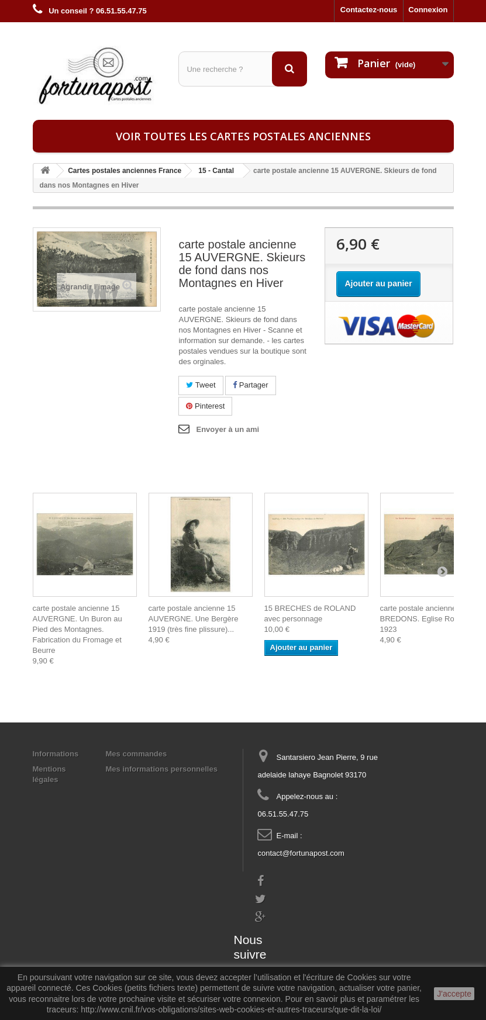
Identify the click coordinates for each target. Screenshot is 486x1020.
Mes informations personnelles (162, 769)
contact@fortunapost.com (300, 853)
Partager (250, 385)
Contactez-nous (369, 9)
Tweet (200, 385)
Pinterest (205, 406)
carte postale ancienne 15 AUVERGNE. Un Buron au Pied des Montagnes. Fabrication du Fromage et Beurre (77, 629)
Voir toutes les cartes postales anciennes (243, 136)
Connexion (427, 9)
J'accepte (454, 993)
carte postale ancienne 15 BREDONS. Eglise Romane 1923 (427, 619)
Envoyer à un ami (227, 429)
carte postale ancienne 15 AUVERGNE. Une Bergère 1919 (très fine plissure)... (194, 619)
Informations (56, 753)
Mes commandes (136, 753)
